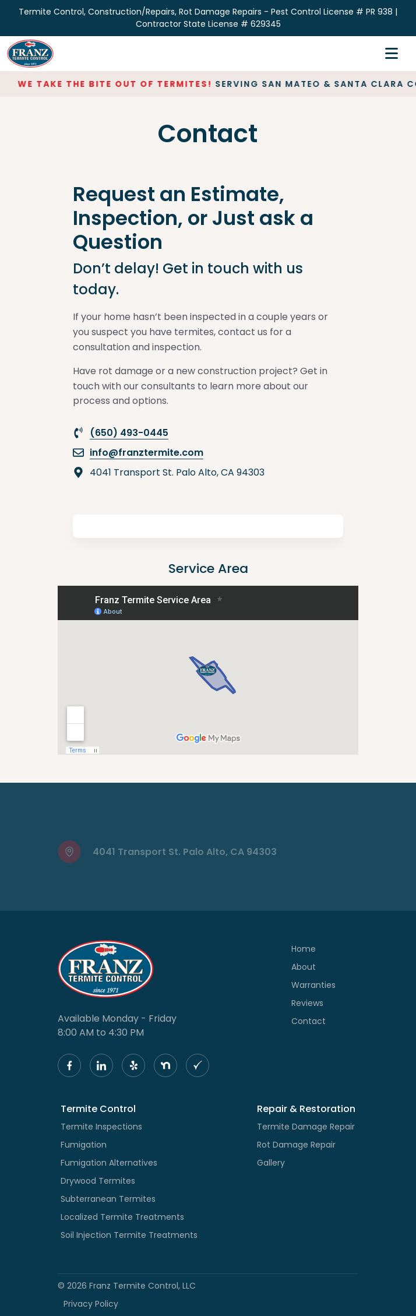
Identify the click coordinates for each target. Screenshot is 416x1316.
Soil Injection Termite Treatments (129, 1235)
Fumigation (84, 1144)
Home (303, 949)
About (303, 967)
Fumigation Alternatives (109, 1163)
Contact (308, 1021)
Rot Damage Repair (296, 1144)
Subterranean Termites (108, 1199)
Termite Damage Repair (306, 1126)
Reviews (307, 1003)
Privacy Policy (91, 1304)
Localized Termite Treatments (122, 1217)
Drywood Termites (98, 1181)
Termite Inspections (101, 1126)
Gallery (271, 1163)
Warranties (313, 985)
